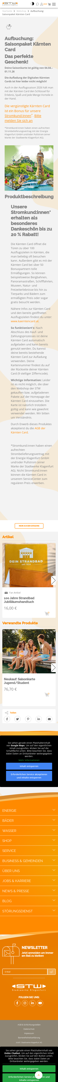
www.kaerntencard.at (25, 321)
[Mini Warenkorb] (49, 4)
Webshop (21, 11)
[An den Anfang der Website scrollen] (39, 1075)
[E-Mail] (24, 972)
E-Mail (7, 971)
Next (53, 580)
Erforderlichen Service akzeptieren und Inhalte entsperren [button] (29, 776)
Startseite (7, 11)
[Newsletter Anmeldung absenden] (51, 972)
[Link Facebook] (17, 1003)
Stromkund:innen (18, 116)
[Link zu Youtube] (40, 1003)
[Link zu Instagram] (25, 1003)
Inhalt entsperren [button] (29, 766)
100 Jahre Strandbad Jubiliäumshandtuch (19, 600)
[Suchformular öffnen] (37, 4)
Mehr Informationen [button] (29, 760)
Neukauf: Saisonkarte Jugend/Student (19, 681)
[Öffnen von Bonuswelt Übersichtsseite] (43, 4)
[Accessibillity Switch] (32, 4)
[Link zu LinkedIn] (32, 1003)
